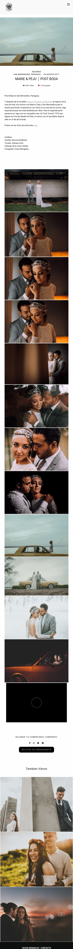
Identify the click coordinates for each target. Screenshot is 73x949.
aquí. (36, 125)
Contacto (46, 948)
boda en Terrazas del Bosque (39, 102)
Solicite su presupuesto (36, 750)
